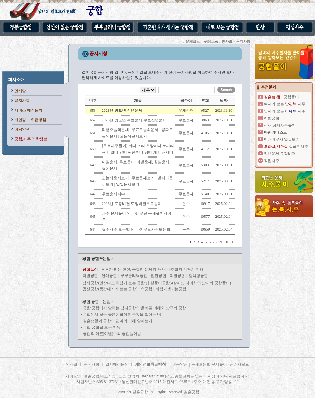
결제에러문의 (117, 364)
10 (226, 242)
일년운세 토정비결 (280, 153)
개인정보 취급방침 (30, 120)
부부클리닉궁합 (134, 275)
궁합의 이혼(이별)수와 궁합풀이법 (112, 334)
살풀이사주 (286, 146)
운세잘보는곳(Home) (202, 41)
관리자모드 (239, 364)
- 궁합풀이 (281, 97)
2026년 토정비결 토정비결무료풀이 (132, 203)
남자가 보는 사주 (284, 111)
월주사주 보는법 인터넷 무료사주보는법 (136, 229)
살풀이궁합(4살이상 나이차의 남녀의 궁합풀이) (190, 283)
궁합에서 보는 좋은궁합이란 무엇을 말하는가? (122, 314)
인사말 (20, 91)
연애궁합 (109, 275)
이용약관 (22, 129)
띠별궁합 (177, 275)
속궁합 (147, 289)
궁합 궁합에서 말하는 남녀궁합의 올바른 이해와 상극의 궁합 (134, 308)
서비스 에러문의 (28, 110)
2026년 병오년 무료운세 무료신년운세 (134, 120)
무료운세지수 (113, 194)
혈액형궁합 (198, 275)
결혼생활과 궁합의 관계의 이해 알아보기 (117, 321)
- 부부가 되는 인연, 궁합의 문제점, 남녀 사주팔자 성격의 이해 (143, 269)
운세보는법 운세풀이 (209, 364)
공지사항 (22, 100)
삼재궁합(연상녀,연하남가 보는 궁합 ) (115, 283)
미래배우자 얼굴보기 (282, 139)
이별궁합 (90, 275)
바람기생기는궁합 (171, 289)
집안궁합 (158, 275)
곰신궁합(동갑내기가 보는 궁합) (110, 289)
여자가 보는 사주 (284, 104)
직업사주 (271, 160)
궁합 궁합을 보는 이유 (102, 327)
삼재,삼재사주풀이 (280, 125)
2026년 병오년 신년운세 (122, 110)
